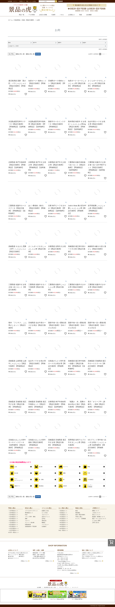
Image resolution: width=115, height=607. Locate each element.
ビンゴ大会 (45, 512)
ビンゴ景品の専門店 (77, 595)
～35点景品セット (63, 524)
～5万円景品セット (13, 518)
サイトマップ (75, 587)
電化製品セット (29, 512)
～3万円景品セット (13, 514)
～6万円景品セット (13, 520)
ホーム (10, 20)
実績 (80, 14)
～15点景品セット (63, 516)
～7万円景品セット (13, 522)
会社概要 (89, 14)
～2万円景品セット (13, 512)
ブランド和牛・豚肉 (30, 516)
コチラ (72, 563)
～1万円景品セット (13, 510)
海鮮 (26, 518)
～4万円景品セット (13, 516)
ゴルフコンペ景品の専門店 (57, 595)
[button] (106, 54)
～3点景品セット (63, 510)
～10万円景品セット (13, 528)
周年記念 (44, 520)
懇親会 (43, 522)
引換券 (53, 14)
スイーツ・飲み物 (29, 522)
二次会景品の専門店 (37, 595)
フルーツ (27, 520)
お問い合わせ (95, 522)
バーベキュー (45, 524)
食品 (76, 510)
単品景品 (17, 20)
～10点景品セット (63, 514)
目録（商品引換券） (28, 20)
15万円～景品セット (13, 532)
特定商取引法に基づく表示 (50, 587)
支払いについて (96, 514)
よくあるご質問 (96, 520)
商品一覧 (21, 14)
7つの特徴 (32, 14)
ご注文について (96, 512)
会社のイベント (46, 516)
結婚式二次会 (45, 510)
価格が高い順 (30, 54)
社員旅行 (44, 526)
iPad (26, 514)
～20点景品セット (63, 518)
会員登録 (10, 1)
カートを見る (32, 1)
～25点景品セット (63, 520)
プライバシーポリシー (64, 587)
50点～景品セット (63, 530)
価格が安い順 (20, 54)
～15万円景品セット (13, 530)
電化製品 (77, 512)
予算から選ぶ (78, 516)
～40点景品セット (63, 526)
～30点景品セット (63, 522)
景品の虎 (95, 605)
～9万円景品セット (13, 526)
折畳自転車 (28, 524)
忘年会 (43, 518)
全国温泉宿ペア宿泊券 (31, 526)
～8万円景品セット (13, 524)
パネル (62, 14)
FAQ (27, 1)
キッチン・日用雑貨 (80, 518)
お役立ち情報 (43, 14)
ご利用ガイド (22, 1)
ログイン (15, 1)
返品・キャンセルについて (99, 518)
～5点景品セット (63, 512)
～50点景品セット (63, 528)
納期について (95, 510)
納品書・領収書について (98, 516)
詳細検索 (60, 1)
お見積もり (71, 14)
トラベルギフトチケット (31, 510)
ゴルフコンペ (45, 514)
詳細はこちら (24, 561)
